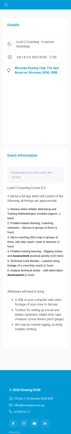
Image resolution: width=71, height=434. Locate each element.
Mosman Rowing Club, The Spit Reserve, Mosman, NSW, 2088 (37, 70)
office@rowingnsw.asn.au (26, 405)
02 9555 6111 (19, 411)
